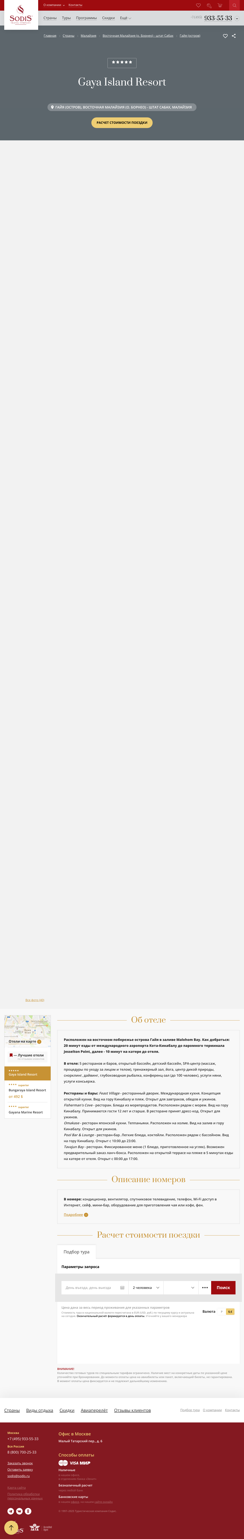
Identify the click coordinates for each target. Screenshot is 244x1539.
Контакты (232, 1410)
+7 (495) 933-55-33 (22, 1438)
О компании (52, 5)
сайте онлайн (104, 1502)
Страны (68, 36)
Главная (50, 36)
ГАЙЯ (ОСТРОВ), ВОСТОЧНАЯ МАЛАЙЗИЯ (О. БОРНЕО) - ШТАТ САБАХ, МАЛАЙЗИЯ (123, 107)
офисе (75, 1502)
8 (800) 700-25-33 (21, 1452)
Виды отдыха (39, 1410)
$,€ (230, 1312)
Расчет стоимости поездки (122, 123)
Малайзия (88, 36)
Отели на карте (22, 1041)
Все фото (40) (34, 1000)
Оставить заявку (20, 1470)
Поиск (223, 1287)
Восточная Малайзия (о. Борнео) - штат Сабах (138, 36)
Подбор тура (190, 1410)
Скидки (67, 1410)
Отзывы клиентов (132, 1410)
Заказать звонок (20, 1463)
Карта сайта (16, 1488)
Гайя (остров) (190, 36)
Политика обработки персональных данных (25, 1496)
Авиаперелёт (94, 1410)
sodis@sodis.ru (18, 1476)
